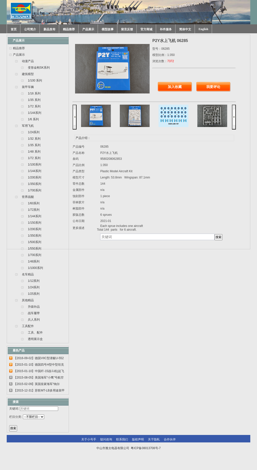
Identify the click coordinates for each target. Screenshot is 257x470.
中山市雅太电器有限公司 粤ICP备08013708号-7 (128, 448)
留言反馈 (127, 29)
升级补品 (34, 306)
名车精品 (28, 274)
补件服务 (166, 29)
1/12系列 (34, 281)
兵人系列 (34, 319)
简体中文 (185, 29)
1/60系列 (34, 203)
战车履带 (34, 313)
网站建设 (139, 458)
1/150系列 (34, 222)
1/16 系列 (34, 93)
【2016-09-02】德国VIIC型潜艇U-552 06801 (39, 358)
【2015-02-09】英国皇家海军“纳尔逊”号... (37, 384)
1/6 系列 (33, 119)
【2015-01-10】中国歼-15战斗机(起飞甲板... (39, 371)
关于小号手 (88, 439)
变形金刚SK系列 (39, 67)
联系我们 (122, 439)
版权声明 (138, 439)
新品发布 (49, 29)
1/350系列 (34, 184)
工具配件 (28, 326)
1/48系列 (34, 261)
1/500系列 (34, 242)
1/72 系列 (34, 106)
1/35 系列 (34, 100)
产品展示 (88, 29)
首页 (14, 29)
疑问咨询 (106, 439)
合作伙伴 (170, 439)
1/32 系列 (34, 138)
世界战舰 (28, 197)
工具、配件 (35, 332)
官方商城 (146, 29)
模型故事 (108, 29)
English (203, 29)
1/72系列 (34, 210)
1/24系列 (34, 132)
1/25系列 (34, 294)
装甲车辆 (28, 87)
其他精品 (28, 300)
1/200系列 (34, 177)
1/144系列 (34, 113)
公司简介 (30, 29)
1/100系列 (34, 164)
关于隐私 (154, 439)
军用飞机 (28, 126)
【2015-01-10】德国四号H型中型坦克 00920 (39, 365)
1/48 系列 (34, 151)
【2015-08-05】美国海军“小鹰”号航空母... (39, 378)
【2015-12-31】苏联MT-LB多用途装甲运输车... (39, 391)
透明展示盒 (35, 339)
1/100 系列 (35, 80)
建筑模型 (28, 74)
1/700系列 (34, 190)
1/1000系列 (35, 268)
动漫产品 (28, 61)
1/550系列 (34, 248)
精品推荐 (69, 29)
